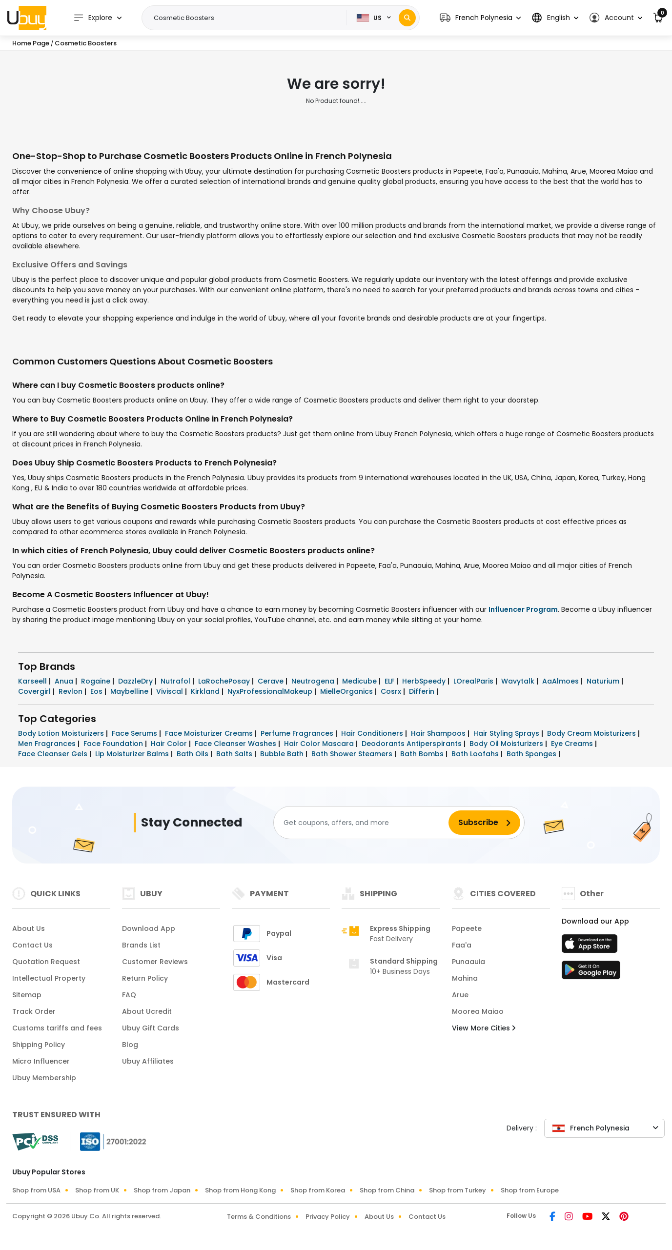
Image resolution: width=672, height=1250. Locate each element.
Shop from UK (97, 1190)
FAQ (129, 995)
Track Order (34, 1011)
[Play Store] (591, 973)
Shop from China (387, 1190)
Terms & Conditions (259, 1216)
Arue (460, 995)
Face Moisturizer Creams (210, 733)
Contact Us (32, 945)
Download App (148, 928)
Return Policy (145, 978)
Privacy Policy (327, 1216)
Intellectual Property (48, 978)
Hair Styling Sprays (507, 733)
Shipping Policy (38, 1044)
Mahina (465, 978)
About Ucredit (147, 1011)
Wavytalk (518, 681)
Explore (92, 17)
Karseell (33, 681)
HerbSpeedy (425, 681)
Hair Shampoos (439, 733)
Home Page (30, 43)
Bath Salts (235, 754)
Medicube (360, 681)
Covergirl (35, 691)
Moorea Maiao (478, 1011)
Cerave (271, 681)
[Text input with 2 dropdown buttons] (247, 18)
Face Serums (135, 733)
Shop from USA (36, 1190)
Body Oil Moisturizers (507, 743)
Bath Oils (193, 754)
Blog (130, 1044)
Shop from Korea (317, 1190)
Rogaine (96, 681)
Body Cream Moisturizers (592, 733)
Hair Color (170, 743)
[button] (480, 18)
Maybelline (130, 691)
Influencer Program (523, 609)
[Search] (407, 17)
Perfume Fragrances (298, 733)
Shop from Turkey (457, 1190)
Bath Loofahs (476, 754)
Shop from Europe (530, 1190)
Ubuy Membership (44, 1078)
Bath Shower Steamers (352, 754)
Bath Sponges (532, 754)
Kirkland (206, 691)
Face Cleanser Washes (236, 743)
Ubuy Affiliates (148, 1061)
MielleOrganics (347, 691)
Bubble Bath (282, 754)
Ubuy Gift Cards (150, 1028)
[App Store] (591, 946)
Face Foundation (114, 743)
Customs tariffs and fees (57, 1028)
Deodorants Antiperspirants (413, 743)
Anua (65, 681)
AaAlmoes (561, 681)
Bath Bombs (423, 754)
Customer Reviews (155, 962)
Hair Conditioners (373, 733)
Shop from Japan (162, 1190)
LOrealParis (474, 681)
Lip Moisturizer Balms (133, 754)
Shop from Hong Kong (240, 1190)
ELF (390, 681)
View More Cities (483, 1028)
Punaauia (468, 962)
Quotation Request (46, 962)
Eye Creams (573, 743)
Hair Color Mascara (320, 743)
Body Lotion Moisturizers (62, 733)
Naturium (604, 681)
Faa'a (461, 945)
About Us (28, 928)
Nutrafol (176, 681)
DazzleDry (136, 681)
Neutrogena (313, 681)
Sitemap (26, 995)
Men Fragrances (48, 743)
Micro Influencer (41, 1061)
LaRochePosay (225, 681)
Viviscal (170, 691)
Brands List (141, 945)
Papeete (467, 928)
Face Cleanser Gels (53, 754)
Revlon (71, 691)
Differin (422, 691)
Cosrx (392, 691)
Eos (97, 691)
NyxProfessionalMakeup (270, 691)
